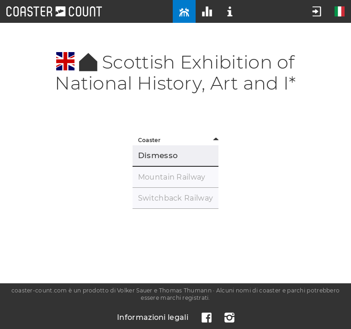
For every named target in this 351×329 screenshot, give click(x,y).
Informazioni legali (152, 317)
